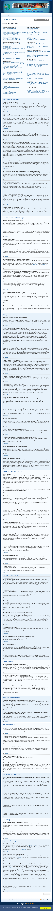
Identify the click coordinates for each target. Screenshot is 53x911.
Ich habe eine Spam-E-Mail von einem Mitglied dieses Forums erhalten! (37, 47)
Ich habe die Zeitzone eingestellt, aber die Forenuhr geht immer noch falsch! (14, 49)
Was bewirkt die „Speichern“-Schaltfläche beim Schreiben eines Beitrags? (14, 76)
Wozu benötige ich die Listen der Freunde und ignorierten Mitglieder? (38, 52)
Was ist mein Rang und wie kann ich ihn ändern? (12, 55)
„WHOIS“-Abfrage (11, 867)
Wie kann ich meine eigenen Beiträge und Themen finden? (37, 67)
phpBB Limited (35, 264)
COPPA (28, 145)
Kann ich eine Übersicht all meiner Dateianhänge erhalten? (36, 84)
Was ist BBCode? (6, 83)
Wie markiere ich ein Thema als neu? (10, 79)
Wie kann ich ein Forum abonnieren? (34, 77)
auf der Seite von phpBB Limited (42, 847)
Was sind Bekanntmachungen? (9, 89)
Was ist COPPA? (6, 29)
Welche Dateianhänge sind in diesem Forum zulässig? (37, 82)
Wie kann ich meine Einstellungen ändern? (11, 43)
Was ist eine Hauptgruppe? (32, 38)
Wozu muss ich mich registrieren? (9, 28)
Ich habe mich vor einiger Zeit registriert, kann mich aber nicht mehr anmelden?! (14, 35)
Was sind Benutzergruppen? (32, 31)
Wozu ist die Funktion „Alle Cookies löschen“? (12, 39)
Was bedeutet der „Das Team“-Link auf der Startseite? (37, 39)
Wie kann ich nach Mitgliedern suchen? (34, 65)
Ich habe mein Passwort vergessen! (10, 37)
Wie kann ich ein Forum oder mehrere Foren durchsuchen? (35, 61)
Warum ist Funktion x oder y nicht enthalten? (36, 90)
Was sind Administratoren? (32, 28)
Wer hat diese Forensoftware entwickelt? (35, 89)
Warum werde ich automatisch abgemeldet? (11, 38)
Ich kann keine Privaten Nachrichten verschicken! (36, 43)
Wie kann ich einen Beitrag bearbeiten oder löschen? (13, 63)
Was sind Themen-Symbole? (8, 93)
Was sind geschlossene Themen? (9, 92)
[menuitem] (11, 15)
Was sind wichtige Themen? (8, 91)
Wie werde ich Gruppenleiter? (33, 34)
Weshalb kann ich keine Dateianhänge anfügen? (12, 72)
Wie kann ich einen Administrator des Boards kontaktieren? (36, 94)
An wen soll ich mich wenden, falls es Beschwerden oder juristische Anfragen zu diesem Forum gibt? (38, 92)
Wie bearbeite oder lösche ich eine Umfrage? (12, 69)
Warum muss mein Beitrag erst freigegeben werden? (13, 78)
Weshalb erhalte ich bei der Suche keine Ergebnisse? (37, 63)
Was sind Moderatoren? (31, 29)
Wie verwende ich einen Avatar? (9, 54)
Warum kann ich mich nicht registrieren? (11, 31)
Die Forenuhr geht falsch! (8, 47)
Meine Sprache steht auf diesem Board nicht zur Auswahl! (14, 51)
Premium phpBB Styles (31, 903)
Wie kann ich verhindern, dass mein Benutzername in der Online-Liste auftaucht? (14, 45)
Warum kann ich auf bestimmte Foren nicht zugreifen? (14, 71)
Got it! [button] (45, 908)
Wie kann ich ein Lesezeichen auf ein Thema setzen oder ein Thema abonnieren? (38, 75)
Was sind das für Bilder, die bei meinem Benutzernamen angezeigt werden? (14, 53)
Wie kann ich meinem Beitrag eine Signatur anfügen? (13, 65)
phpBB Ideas (18, 857)
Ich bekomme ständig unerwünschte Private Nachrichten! (38, 45)
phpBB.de (44, 264)
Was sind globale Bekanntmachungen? (10, 88)
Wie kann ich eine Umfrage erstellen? (10, 66)
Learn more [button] (4, 908)
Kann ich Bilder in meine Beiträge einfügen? (11, 87)
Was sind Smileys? (6, 86)
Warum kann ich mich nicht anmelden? (10, 33)
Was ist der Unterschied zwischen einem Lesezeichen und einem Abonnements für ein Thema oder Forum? (38, 73)
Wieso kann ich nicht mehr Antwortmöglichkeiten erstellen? (12, 68)
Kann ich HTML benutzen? (8, 85)
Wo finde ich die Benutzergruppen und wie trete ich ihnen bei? (38, 33)
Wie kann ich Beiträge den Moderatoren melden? (12, 74)
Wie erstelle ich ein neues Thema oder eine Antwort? (13, 62)
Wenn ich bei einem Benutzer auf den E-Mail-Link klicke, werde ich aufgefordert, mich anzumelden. (14, 58)
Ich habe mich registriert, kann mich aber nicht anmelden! (14, 32)
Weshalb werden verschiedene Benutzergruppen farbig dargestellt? (38, 36)
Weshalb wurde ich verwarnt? (9, 73)
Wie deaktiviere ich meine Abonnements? (35, 78)
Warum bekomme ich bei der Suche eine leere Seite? (37, 64)
